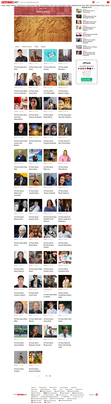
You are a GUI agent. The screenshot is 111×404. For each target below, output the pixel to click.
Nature (87, 5)
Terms (60, 389)
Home (40, 8)
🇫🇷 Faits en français (59, 391)
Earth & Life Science (30, 5)
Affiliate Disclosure (45, 389)
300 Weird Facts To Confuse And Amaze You (90, 47)
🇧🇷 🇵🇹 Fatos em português (50, 393)
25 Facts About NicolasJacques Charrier (49, 245)
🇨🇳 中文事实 (47, 402)
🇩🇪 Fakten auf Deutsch (45, 391)
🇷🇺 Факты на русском (50, 400)
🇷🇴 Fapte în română (36, 400)
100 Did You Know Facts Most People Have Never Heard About (89, 54)
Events (37, 5)
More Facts (34, 391)
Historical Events (27, 46)
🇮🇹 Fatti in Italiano (35, 393)
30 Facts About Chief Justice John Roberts (20, 143)
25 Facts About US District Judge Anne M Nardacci (64, 219)
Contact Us (74, 387)
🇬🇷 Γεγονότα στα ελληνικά (77, 395)
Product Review (64, 387)
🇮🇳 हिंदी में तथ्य (34, 396)
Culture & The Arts (21, 5)
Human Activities (62, 5)
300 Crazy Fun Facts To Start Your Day (89, 11)
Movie (83, 5)
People (36, 46)
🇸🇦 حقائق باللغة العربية (62, 395)
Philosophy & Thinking (95, 5)
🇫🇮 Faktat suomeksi (48, 395)
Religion (43, 46)
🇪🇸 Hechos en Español (73, 391)
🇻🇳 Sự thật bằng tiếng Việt (65, 400)
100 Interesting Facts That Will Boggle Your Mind (89, 17)
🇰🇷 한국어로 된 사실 (78, 396)
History (55, 5)
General (51, 5)
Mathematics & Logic (76, 5)
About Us (33, 387)
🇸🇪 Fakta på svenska (77, 393)
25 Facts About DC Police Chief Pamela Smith (64, 345)
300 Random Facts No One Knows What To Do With (89, 22)
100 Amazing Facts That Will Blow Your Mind (90, 35)
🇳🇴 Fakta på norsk (35, 395)
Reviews (103, 5)
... (110, 5)
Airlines (3, 5)
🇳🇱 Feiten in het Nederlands (57, 398)
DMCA (54, 389)
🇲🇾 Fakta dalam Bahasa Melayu (39, 398)
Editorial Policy (42, 387)
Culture (17, 46)
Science (107, 5)
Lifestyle (69, 5)
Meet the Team (53, 387)
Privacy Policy (69, 389)
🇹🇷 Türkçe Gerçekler (36, 402)
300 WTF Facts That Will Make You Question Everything (89, 41)
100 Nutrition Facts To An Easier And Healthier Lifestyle (89, 29)
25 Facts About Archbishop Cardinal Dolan (64, 295)
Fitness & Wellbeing (44, 5)
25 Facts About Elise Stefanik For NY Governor (50, 219)
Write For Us (34, 389)
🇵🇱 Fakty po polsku (72, 398)
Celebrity (8, 5)
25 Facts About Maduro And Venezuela (19, 193)
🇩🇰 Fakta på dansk (64, 393)
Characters (13, 5)
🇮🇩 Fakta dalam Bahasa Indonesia (49, 396)
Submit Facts (79, 389)
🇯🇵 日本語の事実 (65, 396)
